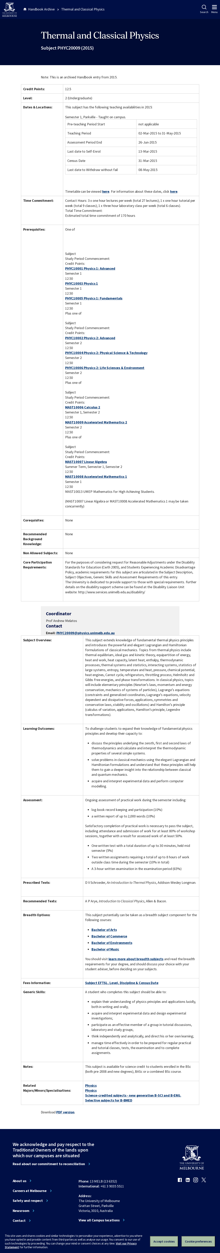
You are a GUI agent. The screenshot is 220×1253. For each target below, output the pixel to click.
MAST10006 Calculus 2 (82, 407)
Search (204, 9)
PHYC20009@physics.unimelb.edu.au (85, 633)
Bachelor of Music (105, 949)
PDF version (65, 1112)
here (105, 191)
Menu (214, 9)
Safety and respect (28, 1201)
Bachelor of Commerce (109, 936)
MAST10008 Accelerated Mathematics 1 (96, 476)
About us (19, 1181)
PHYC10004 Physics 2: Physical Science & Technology (106, 352)
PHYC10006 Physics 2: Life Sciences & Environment (105, 367)
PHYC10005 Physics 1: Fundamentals (94, 298)
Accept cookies (164, 1241)
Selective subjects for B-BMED (108, 1100)
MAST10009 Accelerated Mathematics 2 (96, 422)
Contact (19, 1220)
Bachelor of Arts (104, 929)
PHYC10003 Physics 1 (81, 283)
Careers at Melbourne (30, 1191)
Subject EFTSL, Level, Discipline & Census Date (121, 983)
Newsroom (21, 1211)
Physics (91, 1085)
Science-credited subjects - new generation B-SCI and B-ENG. (133, 1095)
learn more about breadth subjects (136, 959)
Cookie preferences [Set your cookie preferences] (198, 1241)
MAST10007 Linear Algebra (86, 461)
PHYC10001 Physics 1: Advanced (90, 268)
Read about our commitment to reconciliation (49, 1164)
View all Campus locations (99, 1220)
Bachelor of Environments (111, 942)
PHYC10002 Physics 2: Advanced (90, 338)
